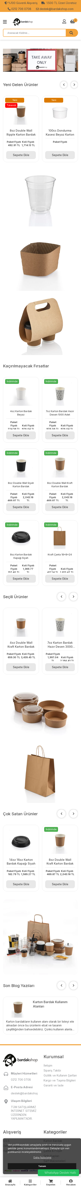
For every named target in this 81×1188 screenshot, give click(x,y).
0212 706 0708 (19, 9)
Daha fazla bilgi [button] (42, 1157)
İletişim (48, 1065)
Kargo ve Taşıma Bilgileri (60, 1080)
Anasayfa (10, 1182)
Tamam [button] (42, 1166)
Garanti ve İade (54, 1085)
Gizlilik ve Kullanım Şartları (60, 1075)
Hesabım (71, 1182)
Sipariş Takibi (52, 1070)
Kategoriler (30, 1182)
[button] (74, 84)
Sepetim (51, 1182)
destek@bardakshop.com (54, 9)
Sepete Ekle (21, 155)
